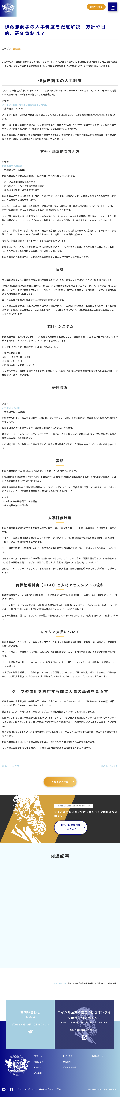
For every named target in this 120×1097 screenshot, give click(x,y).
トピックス (67, 1056)
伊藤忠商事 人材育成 (12, 165)
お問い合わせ (97, 1056)
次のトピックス (109, 766)
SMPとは (38, 1056)
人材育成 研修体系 (11, 408)
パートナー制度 (69, 1067)
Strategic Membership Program (104, 1089)
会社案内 (66, 1062)
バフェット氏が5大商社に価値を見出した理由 (24, 105)
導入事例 (38, 1073)
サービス (38, 1067)
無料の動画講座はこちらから (70, 827)
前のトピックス (10, 766)
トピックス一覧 (59, 781)
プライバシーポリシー (26, 1089)
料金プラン (38, 1062)
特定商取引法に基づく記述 (50, 1089)
